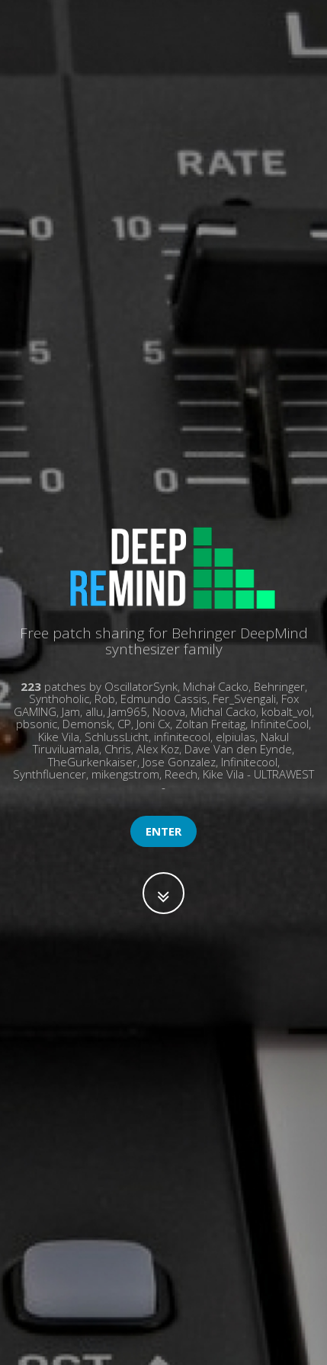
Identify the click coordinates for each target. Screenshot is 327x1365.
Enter (163, 831)
